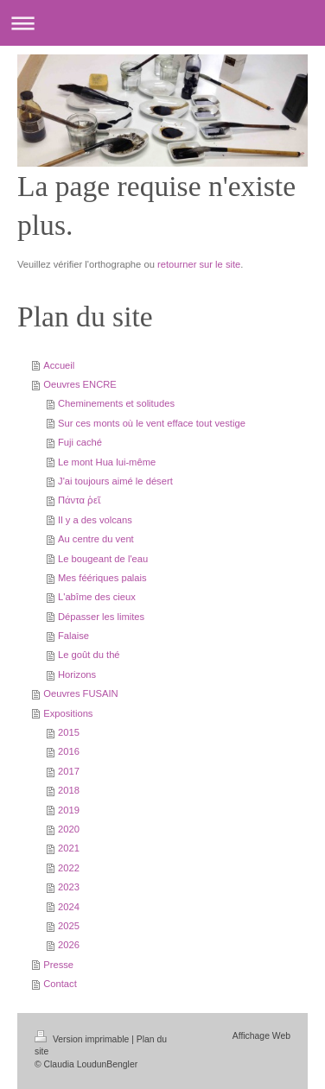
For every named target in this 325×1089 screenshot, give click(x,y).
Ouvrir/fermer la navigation (162, 22)
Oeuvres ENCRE (80, 384)
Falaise (73, 635)
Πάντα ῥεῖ (79, 500)
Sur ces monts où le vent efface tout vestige (151, 423)
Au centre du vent (96, 539)
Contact (60, 983)
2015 (69, 732)
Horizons (77, 674)
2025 (69, 926)
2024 (69, 907)
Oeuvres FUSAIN (80, 693)
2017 (69, 771)
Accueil (58, 365)
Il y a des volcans (95, 520)
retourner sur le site (198, 264)
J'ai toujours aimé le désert (115, 481)
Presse (58, 964)
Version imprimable (83, 1039)
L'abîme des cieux (97, 597)
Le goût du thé (89, 654)
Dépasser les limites (101, 616)
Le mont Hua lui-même (107, 462)
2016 (69, 751)
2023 (69, 887)
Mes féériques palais (102, 578)
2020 (69, 829)
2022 (69, 868)
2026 (69, 945)
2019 (69, 810)
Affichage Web (261, 1036)
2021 (69, 848)
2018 (69, 790)
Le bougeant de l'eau (103, 559)
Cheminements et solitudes (116, 403)
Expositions (67, 713)
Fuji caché (80, 442)
